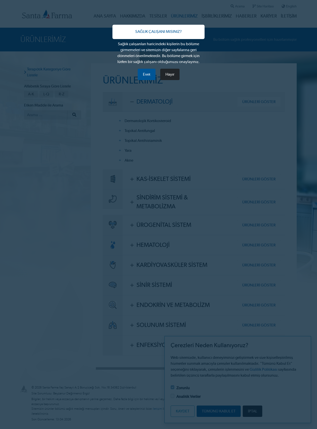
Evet (146, 74)
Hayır (169, 74)
